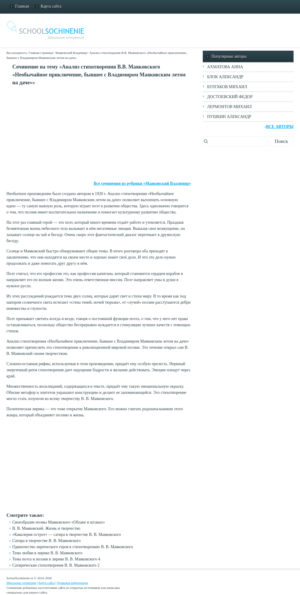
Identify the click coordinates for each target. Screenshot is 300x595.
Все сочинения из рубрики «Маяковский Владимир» (142, 183)
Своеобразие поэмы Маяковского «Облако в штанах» (58, 522)
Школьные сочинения (21, 582)
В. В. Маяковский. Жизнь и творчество (46, 528)
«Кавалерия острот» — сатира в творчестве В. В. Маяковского (66, 534)
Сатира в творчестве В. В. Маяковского (46, 540)
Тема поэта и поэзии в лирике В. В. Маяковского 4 (56, 559)
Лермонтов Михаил (229, 107)
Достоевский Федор (230, 97)
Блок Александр (225, 77)
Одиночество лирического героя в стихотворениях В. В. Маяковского (72, 547)
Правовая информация (72, 582)
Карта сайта (51, 6)
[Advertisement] (98, 134)
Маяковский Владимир (71, 52)
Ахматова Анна (225, 67)
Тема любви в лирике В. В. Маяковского (47, 553)
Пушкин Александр (229, 116)
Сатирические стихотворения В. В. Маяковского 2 (56, 565)
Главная (22, 6)
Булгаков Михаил (227, 87)
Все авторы (280, 126)
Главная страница (41, 52)
